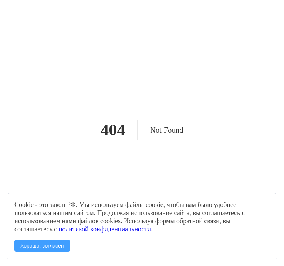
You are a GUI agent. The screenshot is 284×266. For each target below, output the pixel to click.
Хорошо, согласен (42, 246)
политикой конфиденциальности (105, 229)
